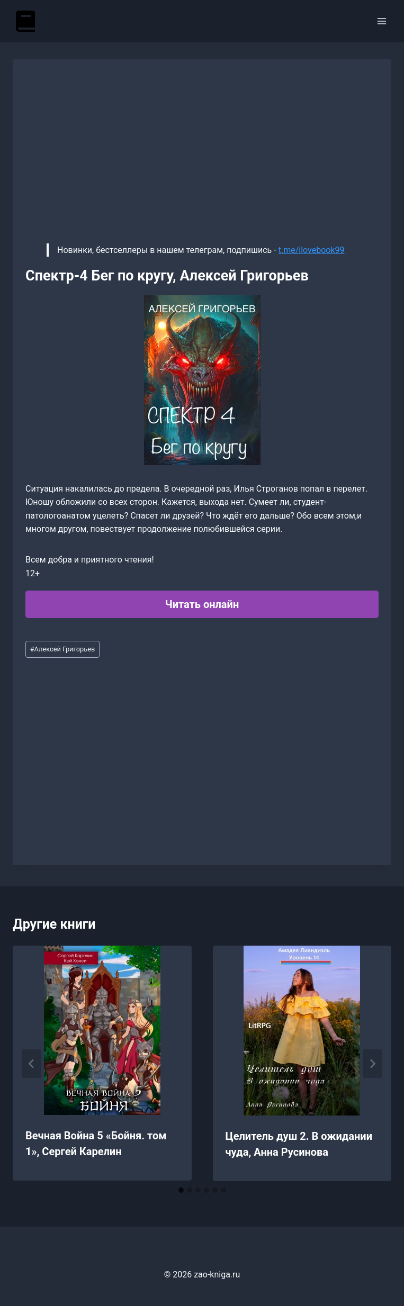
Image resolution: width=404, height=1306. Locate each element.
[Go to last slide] (31, 1063)
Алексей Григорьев (62, 649)
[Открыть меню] (381, 21)
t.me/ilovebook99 (312, 250)
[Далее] (372, 1063)
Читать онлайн (202, 604)
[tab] (181, 1190)
